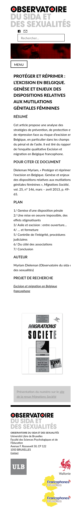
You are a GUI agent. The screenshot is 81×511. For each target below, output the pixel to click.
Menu (19, 64)
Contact (15, 453)
